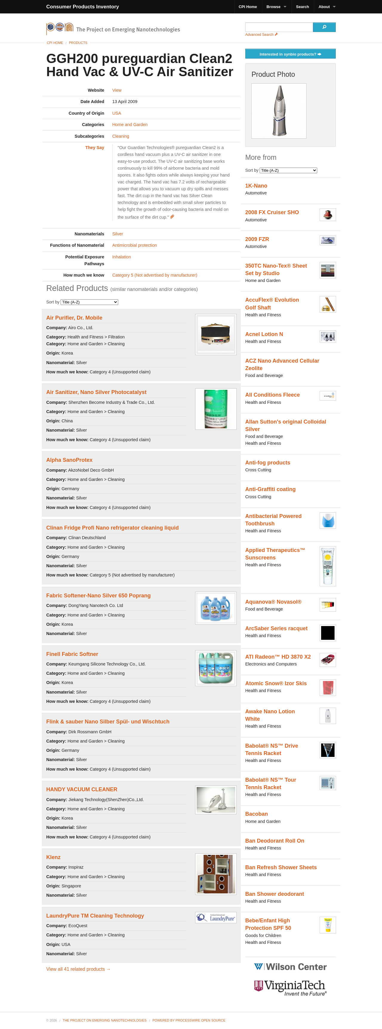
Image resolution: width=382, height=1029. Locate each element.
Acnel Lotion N (264, 334)
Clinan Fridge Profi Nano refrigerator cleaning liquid (112, 528)
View (116, 90)
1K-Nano (256, 186)
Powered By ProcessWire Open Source (189, 1020)
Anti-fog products (267, 463)
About (324, 6)
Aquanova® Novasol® (273, 602)
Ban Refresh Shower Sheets (281, 867)
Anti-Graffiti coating (270, 489)
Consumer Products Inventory (82, 7)
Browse (274, 6)
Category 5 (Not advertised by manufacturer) (154, 275)
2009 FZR (257, 239)
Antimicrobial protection (134, 245)
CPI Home (248, 6)
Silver (117, 233)
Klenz (53, 857)
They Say (94, 147)
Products (78, 43)
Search (302, 6)
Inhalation (121, 256)
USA (116, 113)
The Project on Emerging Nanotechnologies (105, 1020)
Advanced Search (261, 35)
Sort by (82, 302)
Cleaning (120, 136)
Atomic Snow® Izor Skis (276, 683)
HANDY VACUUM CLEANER (81, 789)
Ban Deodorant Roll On (274, 841)
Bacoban (256, 814)
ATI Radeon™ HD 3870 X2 (278, 657)
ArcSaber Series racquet (276, 628)
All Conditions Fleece (272, 395)
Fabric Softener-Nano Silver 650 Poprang (98, 596)
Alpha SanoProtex (69, 460)
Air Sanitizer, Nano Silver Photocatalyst (96, 392)
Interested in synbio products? (290, 54)
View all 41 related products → (78, 969)
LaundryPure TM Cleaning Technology (95, 916)
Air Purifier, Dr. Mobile (74, 318)
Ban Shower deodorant (274, 894)
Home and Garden (129, 124)
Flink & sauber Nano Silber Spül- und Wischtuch (108, 722)
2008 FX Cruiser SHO (272, 212)
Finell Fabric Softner (72, 654)
